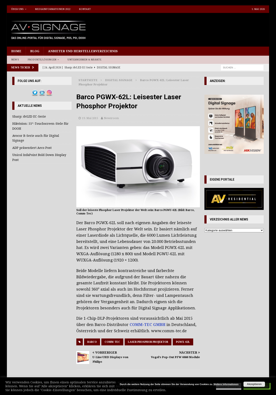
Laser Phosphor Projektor (148, 341)
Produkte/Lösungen (42, 59)
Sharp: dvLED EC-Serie (29, 116)
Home (16, 51)
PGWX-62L (183, 341)
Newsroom (111, 118)
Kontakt (85, 9)
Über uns (17, 9)
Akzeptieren (254, 384)
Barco (92, 341)
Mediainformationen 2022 (52, 9)
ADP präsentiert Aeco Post (32, 148)
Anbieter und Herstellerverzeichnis (83, 51)
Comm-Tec (112, 341)
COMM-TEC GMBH (147, 324)
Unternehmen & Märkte (84, 59)
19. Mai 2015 (90, 118)
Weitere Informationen (225, 384)
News (15, 59)
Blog (34, 51)
